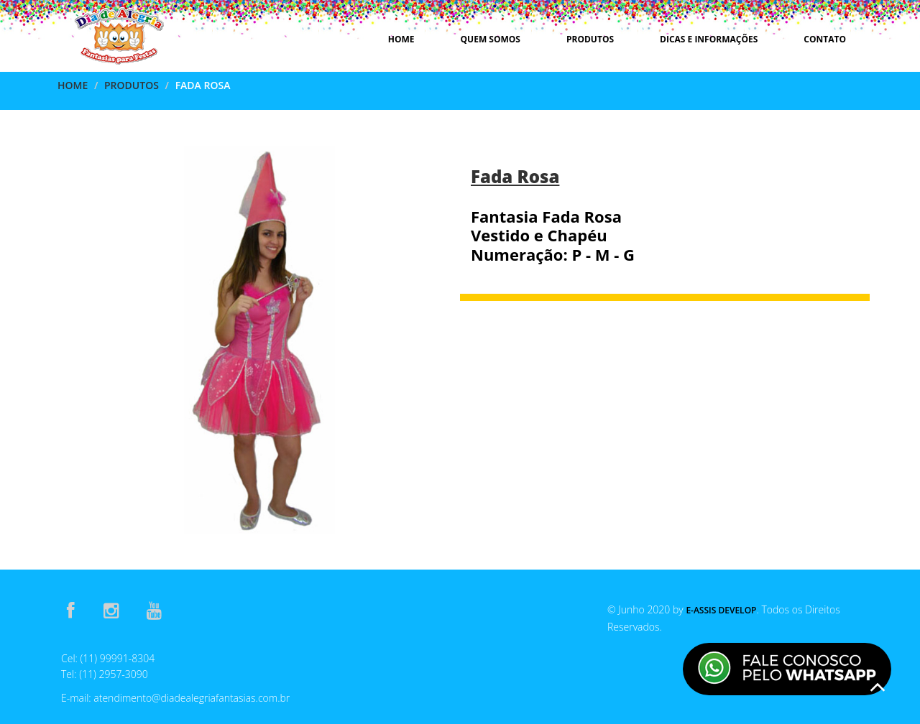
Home (401, 39)
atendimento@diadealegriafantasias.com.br (191, 698)
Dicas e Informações (709, 39)
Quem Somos (490, 39)
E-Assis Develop (721, 610)
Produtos (590, 39)
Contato (825, 39)
